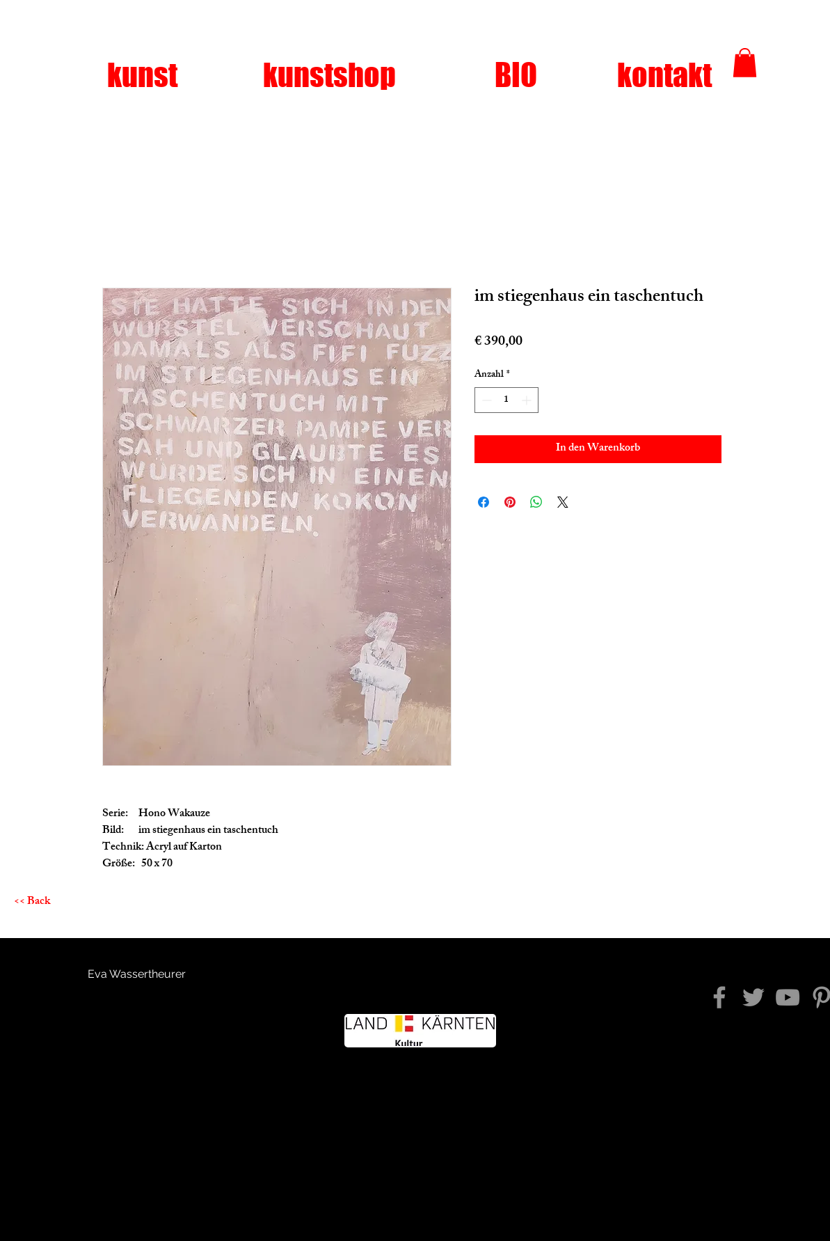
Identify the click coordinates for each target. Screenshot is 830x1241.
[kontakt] (664, 75)
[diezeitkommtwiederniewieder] (719, 997)
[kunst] (142, 75)
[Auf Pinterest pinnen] (510, 502)
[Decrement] (485, 400)
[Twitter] (753, 997)
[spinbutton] (506, 400)
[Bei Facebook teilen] (483, 502)
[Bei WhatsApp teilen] (536, 502)
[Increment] (527, 400)
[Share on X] (562, 502)
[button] (745, 62)
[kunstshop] (329, 75)
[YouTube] (787, 997)
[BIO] (516, 75)
